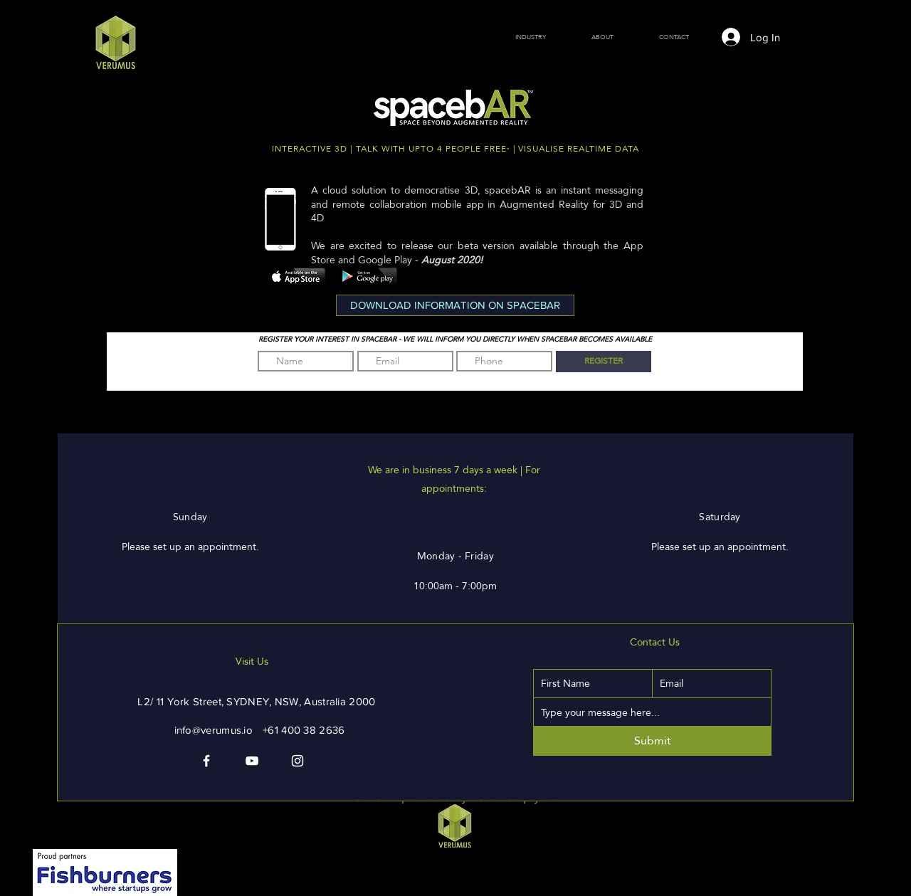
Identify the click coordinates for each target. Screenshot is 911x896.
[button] (455, 305)
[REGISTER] (603, 361)
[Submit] (652, 741)
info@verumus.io (213, 730)
